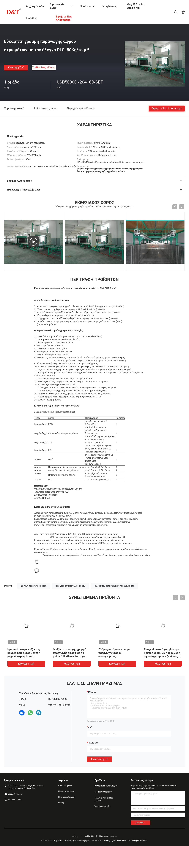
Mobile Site (89, 836)
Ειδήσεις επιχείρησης (33, 20)
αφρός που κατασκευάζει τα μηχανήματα (114, 586)
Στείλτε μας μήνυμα (43, 67)
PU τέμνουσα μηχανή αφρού (105, 786)
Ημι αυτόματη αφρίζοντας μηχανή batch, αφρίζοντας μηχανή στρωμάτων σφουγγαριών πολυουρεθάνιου (23, 656)
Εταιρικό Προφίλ (65, 786)
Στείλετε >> (140, 823)
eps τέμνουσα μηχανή (103, 792)
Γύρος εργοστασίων (66, 791)
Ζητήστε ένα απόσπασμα (166, 108)
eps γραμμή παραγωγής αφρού (70, 586)
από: (90, 727)
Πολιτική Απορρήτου (108, 836)
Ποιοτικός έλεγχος (66, 797)
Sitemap (75, 836)
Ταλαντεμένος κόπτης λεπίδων (103, 799)
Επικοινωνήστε (99, 759)
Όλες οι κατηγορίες (102, 806)
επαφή (61, 803)
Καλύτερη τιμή (16, 67)
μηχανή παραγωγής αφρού (33, 586)
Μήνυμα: (92, 692)
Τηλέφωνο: (93, 743)
